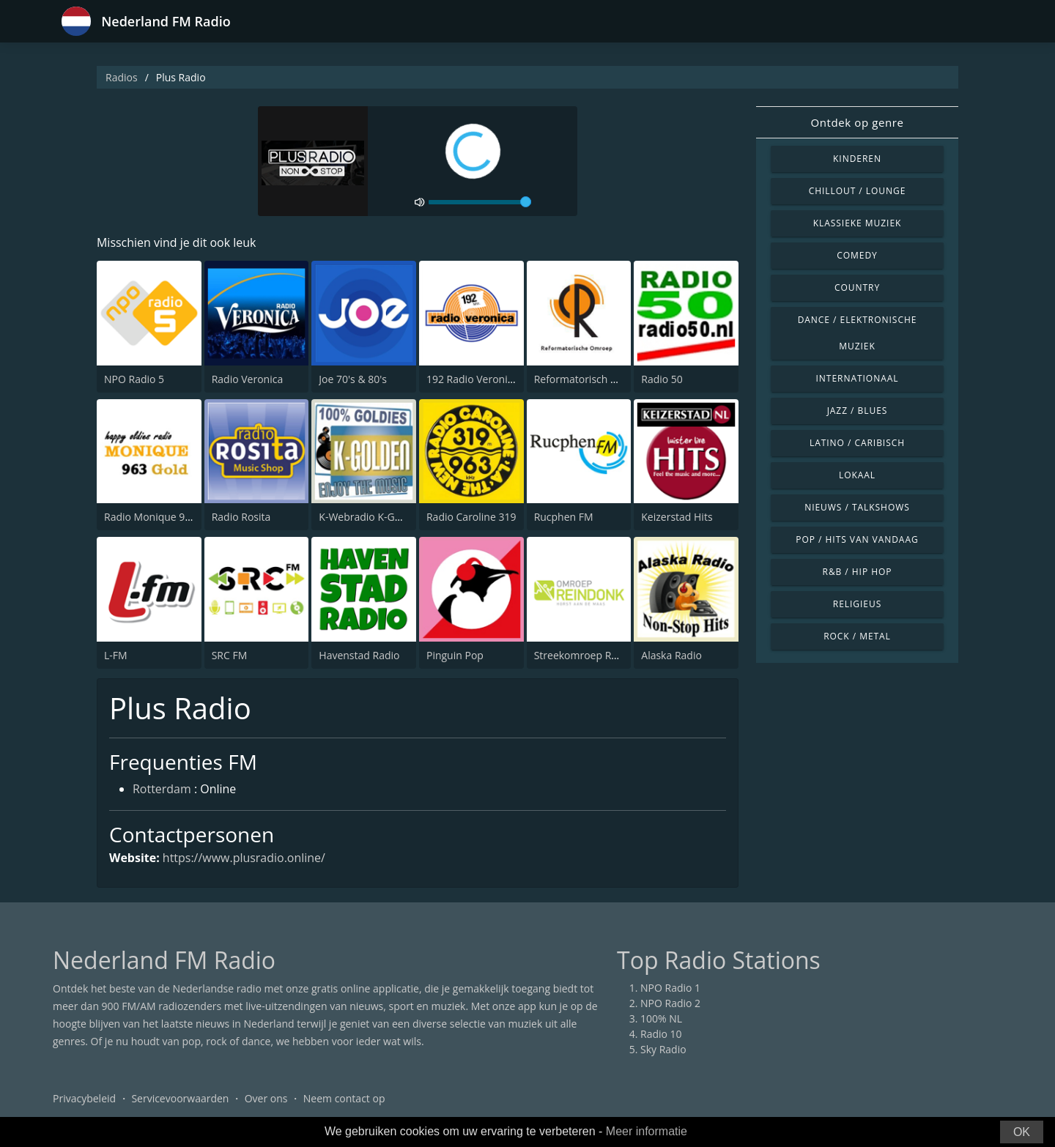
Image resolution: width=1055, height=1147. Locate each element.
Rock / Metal (857, 636)
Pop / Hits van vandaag (857, 539)
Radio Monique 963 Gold (163, 517)
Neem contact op (344, 1099)
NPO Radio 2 (670, 1004)
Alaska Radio (671, 655)
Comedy (857, 255)
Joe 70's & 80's (353, 379)
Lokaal (857, 475)
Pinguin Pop (455, 655)
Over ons (266, 1099)
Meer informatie (646, 1131)
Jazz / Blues (857, 410)
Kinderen (857, 158)
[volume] (480, 202)
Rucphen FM (563, 517)
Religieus (857, 604)
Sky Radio (663, 1050)
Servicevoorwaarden (180, 1099)
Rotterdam (162, 790)
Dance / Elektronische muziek (857, 332)
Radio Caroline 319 (471, 517)
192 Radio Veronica (472, 379)
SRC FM (230, 655)
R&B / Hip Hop (857, 571)
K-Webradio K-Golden (370, 517)
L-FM (115, 655)
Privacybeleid (84, 1099)
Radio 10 (661, 1035)
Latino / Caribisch (857, 443)
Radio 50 (662, 379)
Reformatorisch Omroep (592, 379)
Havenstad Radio (359, 655)
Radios (122, 77)
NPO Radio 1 (670, 988)
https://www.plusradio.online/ (244, 858)
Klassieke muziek (857, 223)
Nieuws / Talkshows (857, 507)
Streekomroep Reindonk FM (600, 655)
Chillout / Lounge (857, 191)
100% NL (661, 1019)
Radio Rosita (241, 517)
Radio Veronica (248, 379)
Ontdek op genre (856, 122)
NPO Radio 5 (134, 379)
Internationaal (857, 378)
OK (1021, 1132)
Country (857, 287)
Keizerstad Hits (676, 517)
